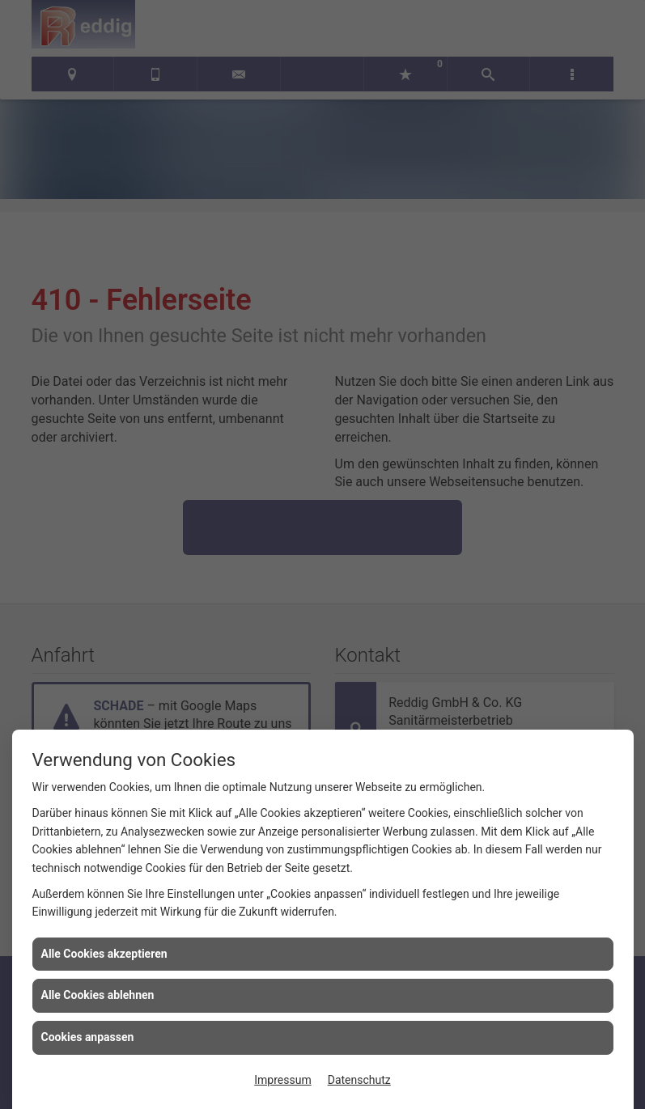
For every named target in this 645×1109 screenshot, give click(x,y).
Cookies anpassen (87, 1037)
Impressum (282, 1079)
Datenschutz (359, 1079)
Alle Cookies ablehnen (98, 994)
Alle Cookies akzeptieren (104, 953)
